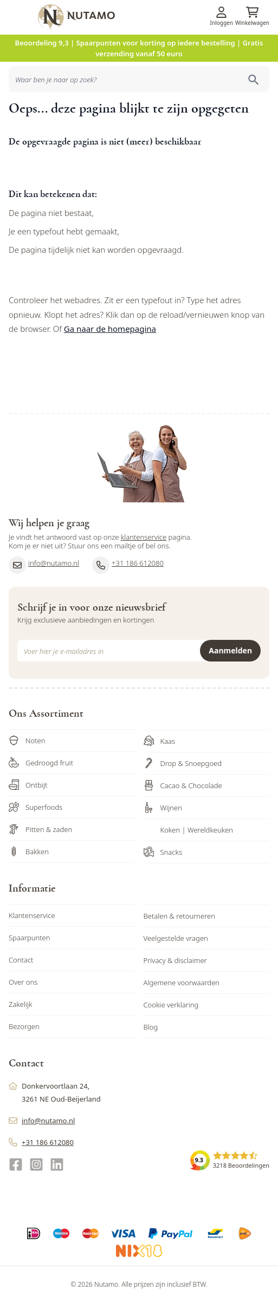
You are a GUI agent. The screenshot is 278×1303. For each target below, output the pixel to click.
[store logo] (156, 16)
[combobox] (139, 79)
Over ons (23, 982)
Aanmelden (230, 650)
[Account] (221, 12)
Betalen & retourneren (179, 916)
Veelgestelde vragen (176, 938)
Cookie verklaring (171, 1005)
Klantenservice (32, 915)
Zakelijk (21, 1004)
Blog (151, 1027)
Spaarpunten (29, 937)
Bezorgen (24, 1026)
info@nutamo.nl (44, 565)
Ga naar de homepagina (110, 328)
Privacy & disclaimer (175, 960)
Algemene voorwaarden (182, 982)
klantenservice (143, 537)
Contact (21, 960)
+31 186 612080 (128, 565)
